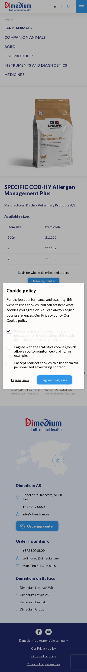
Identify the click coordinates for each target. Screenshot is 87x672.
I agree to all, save (55, 380)
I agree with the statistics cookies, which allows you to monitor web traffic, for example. (45, 351)
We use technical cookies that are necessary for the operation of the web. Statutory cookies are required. (44, 335)
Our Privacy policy (48, 315)
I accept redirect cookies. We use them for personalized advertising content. (46, 365)
